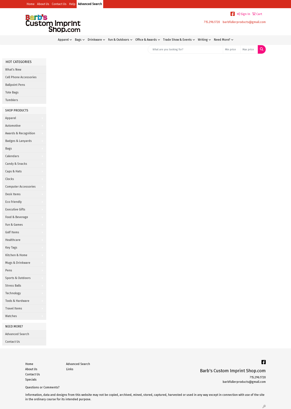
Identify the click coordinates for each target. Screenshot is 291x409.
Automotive (13, 125)
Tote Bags (12, 92)
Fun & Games (14, 224)
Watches (11, 316)
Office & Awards (146, 39)
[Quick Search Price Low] (232, 49)
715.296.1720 (212, 22)
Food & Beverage (16, 217)
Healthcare (12, 240)
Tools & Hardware (17, 301)
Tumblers (11, 100)
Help (72, 4)
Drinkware (95, 39)
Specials (31, 379)
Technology (13, 293)
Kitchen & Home (16, 255)
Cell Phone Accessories (21, 77)
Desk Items (13, 194)
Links (69, 369)
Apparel (63, 39)
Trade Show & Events (177, 39)
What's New (13, 69)
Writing (203, 39)
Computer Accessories (20, 186)
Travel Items (13, 308)
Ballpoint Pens (15, 85)
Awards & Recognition (20, 133)
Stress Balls (13, 285)
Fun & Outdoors (118, 39)
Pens (8, 270)
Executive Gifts (15, 209)
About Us (43, 4)
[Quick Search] (185, 49)
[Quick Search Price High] (249, 49)
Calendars (12, 156)
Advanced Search (90, 4)
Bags (78, 39)
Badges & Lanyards (18, 141)
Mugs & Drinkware (17, 262)
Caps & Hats (13, 171)
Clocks (9, 179)
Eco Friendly (13, 202)
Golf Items (12, 232)
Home (31, 4)
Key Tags (11, 247)
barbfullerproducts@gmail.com (244, 22)
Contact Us (59, 4)
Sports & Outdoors (18, 278)
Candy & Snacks (16, 163)
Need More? (222, 39)
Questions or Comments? (42, 387)
